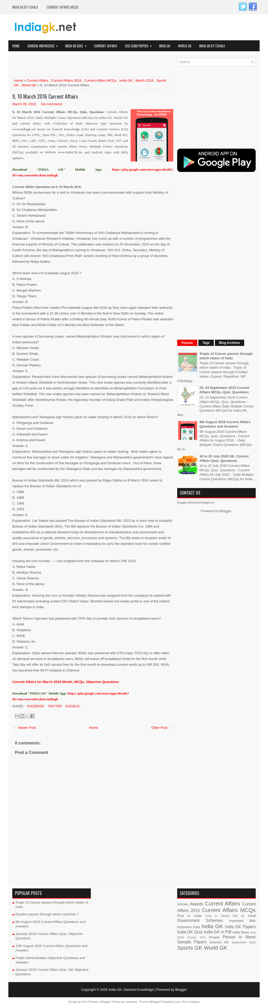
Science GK (219, 942)
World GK (184, 45)
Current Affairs (105, 45)
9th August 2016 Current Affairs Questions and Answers (224, 424)
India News (240, 932)
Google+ (72, 706)
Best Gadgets (191, 1001)
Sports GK (189, 948)
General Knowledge (44, 44)
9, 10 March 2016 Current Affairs (45, 96)
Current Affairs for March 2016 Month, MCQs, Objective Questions (65, 682)
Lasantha (131, 1001)
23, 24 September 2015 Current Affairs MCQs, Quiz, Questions (224, 390)
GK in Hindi (244, 916)
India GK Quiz (77, 44)
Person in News (239, 937)
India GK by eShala (25, 7)
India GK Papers (240, 927)
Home (16, 45)
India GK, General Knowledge (131, 990)
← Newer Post (25, 728)
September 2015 (244, 942)
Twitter (54, 706)
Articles (182, 904)
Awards (196, 904)
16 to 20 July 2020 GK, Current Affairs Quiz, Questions (224, 458)
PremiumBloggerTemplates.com (159, 1001)
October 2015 (196, 937)
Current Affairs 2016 (66, 80)
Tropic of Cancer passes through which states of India (226, 356)
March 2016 (145, 80)
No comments (51, 104)
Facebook (35, 706)
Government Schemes (200, 920)
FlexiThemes (90, 1001)
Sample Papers (192, 942)
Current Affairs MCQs (63, 7)
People (214, 937)
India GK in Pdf (217, 932)
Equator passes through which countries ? (47, 914)
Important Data (188, 927)
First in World (217, 915)
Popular (187, 343)
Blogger (225, 511)
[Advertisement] (73, 66)
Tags (206, 343)
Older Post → (161, 728)
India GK (164, 45)
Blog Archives (229, 343)
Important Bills (242, 921)
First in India (189, 916)
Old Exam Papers (140, 44)
